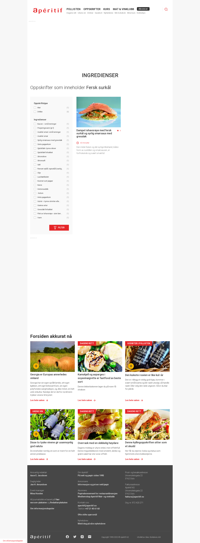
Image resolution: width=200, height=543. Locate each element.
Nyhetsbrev (108, 13)
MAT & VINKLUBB (123, 9)
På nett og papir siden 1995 (91, 475)
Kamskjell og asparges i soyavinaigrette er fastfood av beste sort (99, 378)
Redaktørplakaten (58, 502)
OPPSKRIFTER (91, 9)
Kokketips (141, 13)
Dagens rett (71, 13)
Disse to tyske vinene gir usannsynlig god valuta (51, 444)
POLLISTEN (74, 9)
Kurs (106, 9)
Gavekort (98, 13)
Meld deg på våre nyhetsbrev (91, 523)
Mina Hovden (36, 493)
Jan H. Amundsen (38, 484)
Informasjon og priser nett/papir (93, 484)
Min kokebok (120, 13)
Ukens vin (82, 13)
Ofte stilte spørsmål (87, 514)
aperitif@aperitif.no (87, 505)
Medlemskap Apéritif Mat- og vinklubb (96, 496)
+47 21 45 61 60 (92, 508)
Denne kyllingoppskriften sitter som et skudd (146, 444)
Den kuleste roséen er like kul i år (144, 375)
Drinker (90, 13)
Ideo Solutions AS (153, 537)
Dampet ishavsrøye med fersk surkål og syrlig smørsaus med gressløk (94, 133)
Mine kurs (131, 13)
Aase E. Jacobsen (38, 475)
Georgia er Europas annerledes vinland (48, 376)
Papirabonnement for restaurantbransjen (97, 493)
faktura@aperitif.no (134, 497)
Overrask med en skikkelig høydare (98, 442)
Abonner (143, 9)
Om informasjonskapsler (42, 508)
